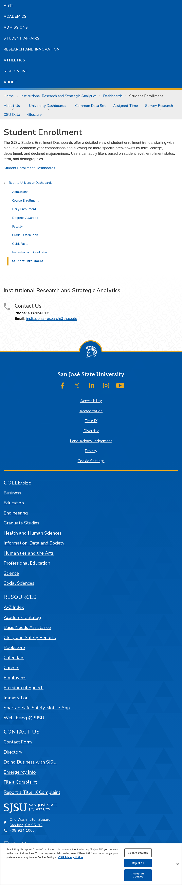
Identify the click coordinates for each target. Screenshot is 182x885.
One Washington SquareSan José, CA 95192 (30, 822)
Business (12, 493)
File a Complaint (20, 782)
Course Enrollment (25, 200)
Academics (15, 16)
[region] (91, 864)
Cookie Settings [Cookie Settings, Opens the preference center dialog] (138, 852)
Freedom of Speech (23, 687)
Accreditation (91, 411)
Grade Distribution (25, 235)
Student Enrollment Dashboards (29, 168)
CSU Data (12, 114)
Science (11, 573)
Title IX (91, 421)
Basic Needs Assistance (27, 627)
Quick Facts (20, 244)
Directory (13, 752)
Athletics (14, 60)
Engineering (16, 513)
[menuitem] (12, 105)
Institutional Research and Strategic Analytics (58, 95)
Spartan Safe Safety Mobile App (37, 708)
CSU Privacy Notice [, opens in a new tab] (70, 857)
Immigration (16, 698)
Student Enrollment (146, 95)
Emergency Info (20, 772)
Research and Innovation (32, 49)
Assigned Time (125, 105)
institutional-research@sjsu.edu (51, 319)
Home (9, 95)
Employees (15, 677)
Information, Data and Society (34, 543)
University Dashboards (47, 105)
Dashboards (113, 95)
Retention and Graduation (30, 252)
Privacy (91, 451)
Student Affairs (21, 38)
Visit (9, 5)
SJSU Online (16, 71)
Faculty (17, 226)
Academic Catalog (22, 617)
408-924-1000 (22, 830)
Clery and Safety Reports (30, 637)
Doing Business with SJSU (30, 762)
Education (14, 503)
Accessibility (91, 401)
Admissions (16, 27)
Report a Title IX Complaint (32, 792)
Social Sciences (19, 583)
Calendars (14, 657)
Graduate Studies (21, 523)
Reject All (138, 863)
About (11, 82)
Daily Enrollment (24, 209)
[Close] (177, 864)
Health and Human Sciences (32, 533)
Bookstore (14, 647)
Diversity (91, 431)
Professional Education (27, 563)
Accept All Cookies (137, 875)
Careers (11, 667)
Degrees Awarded (25, 218)
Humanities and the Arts (29, 553)
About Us (12, 105)
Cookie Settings (91, 461)
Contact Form (18, 742)
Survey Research (159, 105)
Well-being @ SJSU (24, 718)
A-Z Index (14, 607)
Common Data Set (90, 105)
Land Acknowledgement (91, 441)
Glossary (34, 114)
